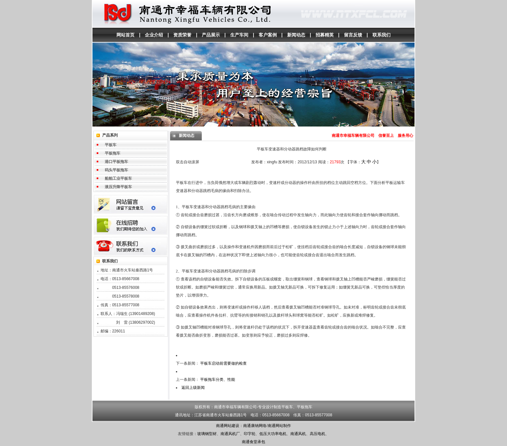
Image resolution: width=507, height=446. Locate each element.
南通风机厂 (230, 433)
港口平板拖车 (116, 161)
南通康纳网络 (254, 425)
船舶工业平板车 (118, 178)
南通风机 (298, 433)
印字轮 (249, 433)
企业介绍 (154, 34)
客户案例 (268, 34)
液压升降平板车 (118, 187)
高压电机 (317, 433)
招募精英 (325, 34)
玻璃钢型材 (207, 433)
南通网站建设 (227, 425)
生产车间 (239, 34)
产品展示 (211, 34)
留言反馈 (353, 34)
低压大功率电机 (272, 433)
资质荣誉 (182, 34)
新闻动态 (296, 34)
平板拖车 (112, 153)
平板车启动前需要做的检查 (223, 363)
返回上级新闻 (193, 387)
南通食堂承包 (253, 442)
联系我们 (381, 34)
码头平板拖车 (116, 170)
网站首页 (125, 34)
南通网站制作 (279, 425)
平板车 (110, 145)
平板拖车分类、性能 (217, 379)
